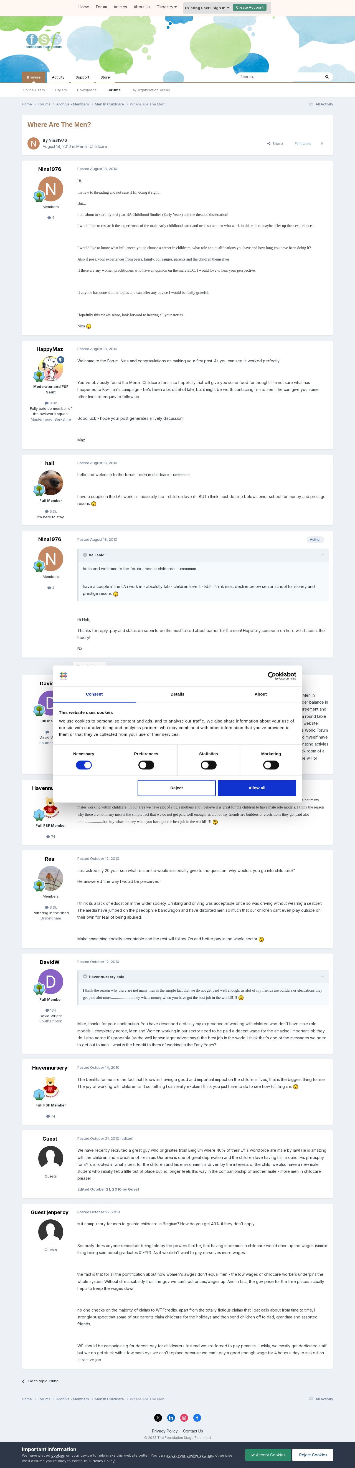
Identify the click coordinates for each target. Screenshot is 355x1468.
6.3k (51, 511)
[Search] (264, 76)
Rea (49, 859)
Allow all (256, 788)
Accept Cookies (268, 1454)
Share (275, 143)
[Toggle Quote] (85, 555)
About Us (142, 6)
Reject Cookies (312, 1454)
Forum (101, 6)
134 (50, 732)
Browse (33, 79)
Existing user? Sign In (207, 8)
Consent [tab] (94, 694)
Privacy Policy (165, 1431)
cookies (58, 1455)
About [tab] (261, 694)
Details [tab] (177, 694)
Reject (176, 788)
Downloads (87, 90)
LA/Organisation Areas (150, 90)
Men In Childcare (91, 146)
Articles (120, 6)
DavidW (50, 683)
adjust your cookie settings (189, 1455)
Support (82, 77)
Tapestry (167, 6)
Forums (113, 90)
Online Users (34, 90)
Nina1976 (58, 140)
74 (50, 836)
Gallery (61, 90)
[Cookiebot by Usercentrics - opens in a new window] (272, 676)
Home (83, 6)
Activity (58, 77)
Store (105, 77)
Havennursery (49, 788)
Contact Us (193, 1431)
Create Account (249, 7)
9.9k (51, 403)
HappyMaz (50, 349)
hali (49, 463)
